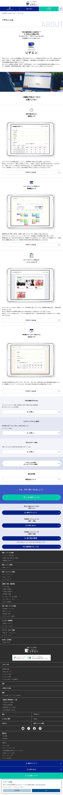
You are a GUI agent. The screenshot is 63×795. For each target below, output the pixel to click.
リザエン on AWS (7, 676)
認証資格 (5, 738)
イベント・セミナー (7, 635)
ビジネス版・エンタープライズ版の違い (12, 695)
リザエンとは (5, 669)
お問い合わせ (29, 8)
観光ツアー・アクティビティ (9, 632)
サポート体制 (6, 745)
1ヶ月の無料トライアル (33, 497)
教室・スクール (6, 567)
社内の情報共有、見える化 (9, 710)
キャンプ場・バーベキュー (9, 599)
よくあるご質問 (6, 718)
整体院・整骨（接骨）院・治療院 (10, 558)
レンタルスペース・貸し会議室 (10, 596)
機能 (3, 692)
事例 (3, 714)
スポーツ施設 (6, 586)
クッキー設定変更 (7, 758)
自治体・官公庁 (6, 642)
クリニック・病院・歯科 (8, 555)
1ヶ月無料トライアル (32, 775)
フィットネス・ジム (7, 574)
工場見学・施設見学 (7, 591)
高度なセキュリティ (7, 671)
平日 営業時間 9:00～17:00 (31, 546)
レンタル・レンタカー (8, 625)
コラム (35, 718)
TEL (30, 538)
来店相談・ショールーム (8, 608)
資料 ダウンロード (10, 9)
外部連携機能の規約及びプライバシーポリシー (13, 750)
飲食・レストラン (7, 611)
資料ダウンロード (32, 512)
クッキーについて (8, 787)
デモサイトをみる (30, 172)
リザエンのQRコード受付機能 (10, 679)
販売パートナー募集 (39, 723)
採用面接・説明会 (7, 594)
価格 (3, 683)
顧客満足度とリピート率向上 (9, 707)
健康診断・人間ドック (8, 560)
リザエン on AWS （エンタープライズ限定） (31, 463)
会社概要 (5, 736)
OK (46, 790)
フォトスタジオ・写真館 (8, 616)
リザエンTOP (5, 664)
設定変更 (17, 790)
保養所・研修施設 (7, 589)
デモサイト (36, 714)
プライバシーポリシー (20, 787)
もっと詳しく (31, 412)
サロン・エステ (6, 577)
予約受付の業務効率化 (8, 705)
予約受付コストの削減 (8, 702)
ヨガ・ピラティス (7, 579)
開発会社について (30, 479)
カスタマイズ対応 (7, 674)
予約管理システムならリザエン (9, 13)
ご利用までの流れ (6, 688)
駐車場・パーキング (7, 623)
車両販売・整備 (6, 613)
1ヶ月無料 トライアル (48, 9)
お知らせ (4, 723)
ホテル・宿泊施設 (7, 601)
